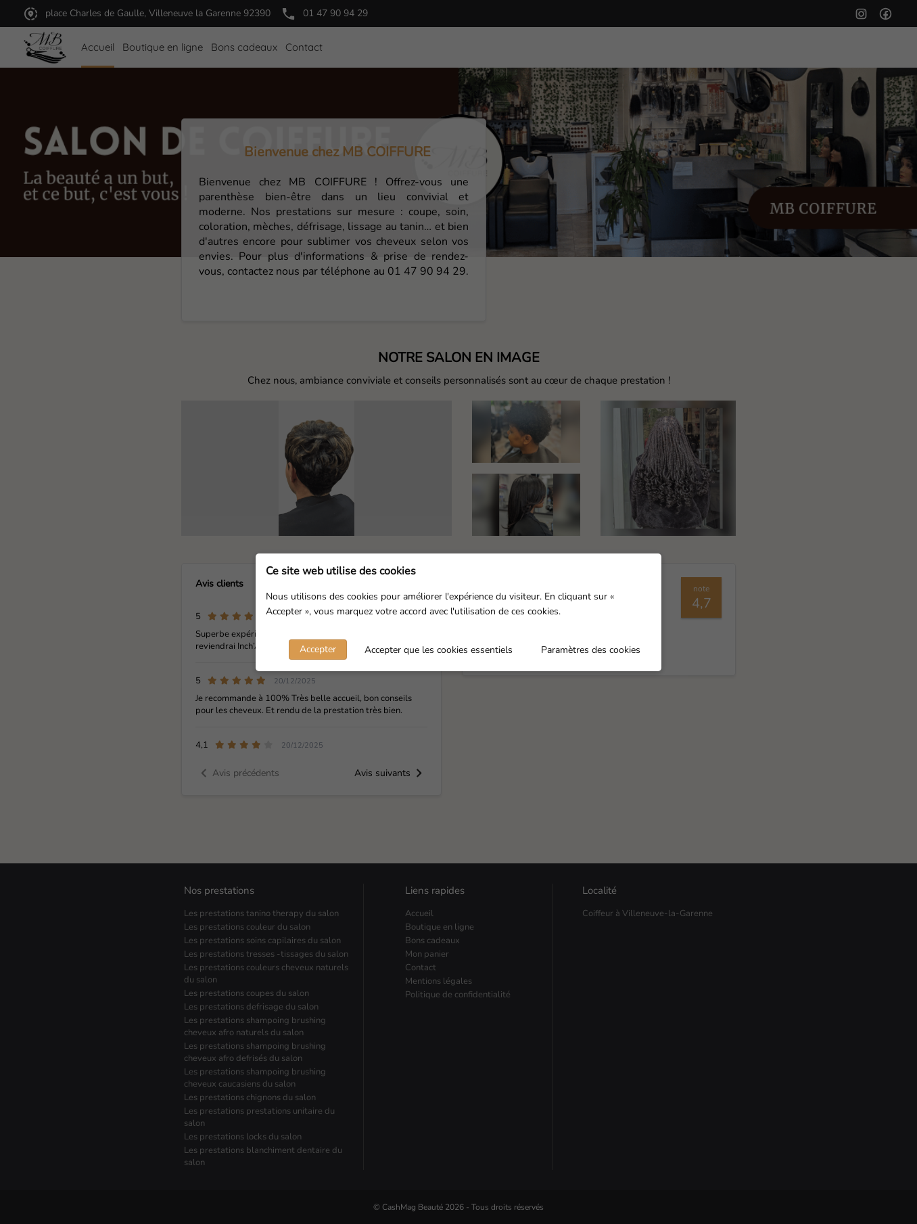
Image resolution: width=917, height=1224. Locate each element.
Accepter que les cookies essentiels (439, 649)
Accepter (318, 649)
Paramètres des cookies (590, 649)
